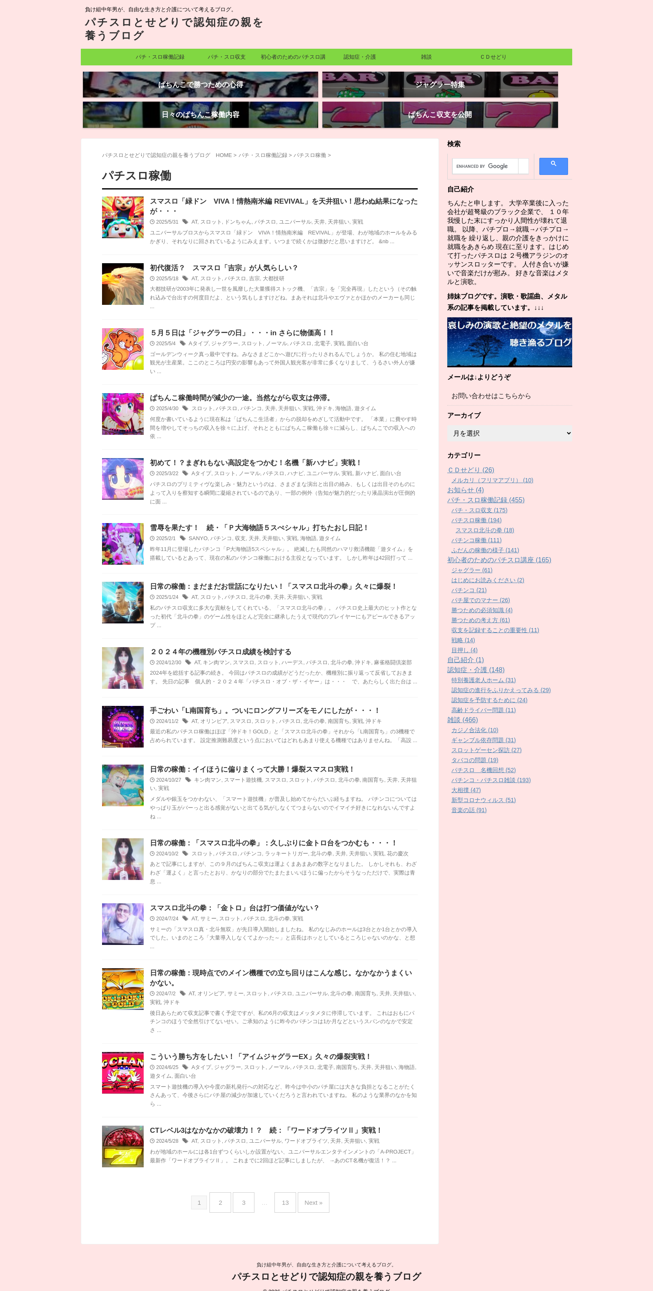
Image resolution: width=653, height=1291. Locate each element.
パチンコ (247, 398)
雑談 (426, 57)
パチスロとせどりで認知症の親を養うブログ (326, 1264)
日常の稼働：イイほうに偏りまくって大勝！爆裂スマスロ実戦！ (246, 759)
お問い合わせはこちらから (486, 381)
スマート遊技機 (239, 771)
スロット (210, 209)
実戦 (346, 209)
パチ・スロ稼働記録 (160, 57)
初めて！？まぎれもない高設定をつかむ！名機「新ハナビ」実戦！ (250, 452)
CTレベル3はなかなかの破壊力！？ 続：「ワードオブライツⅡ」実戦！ (259, 1124)
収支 (237, 529)
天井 (311, 209)
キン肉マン (214, 653)
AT (194, 209)
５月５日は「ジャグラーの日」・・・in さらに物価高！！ (237, 320)
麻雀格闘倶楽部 (379, 653)
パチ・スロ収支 (227, 57)
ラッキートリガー (280, 845)
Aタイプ (198, 332)
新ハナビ (354, 463)
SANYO (197, 529)
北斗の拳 (255, 588)
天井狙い (329, 209)
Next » (307, 1192)
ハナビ (288, 463)
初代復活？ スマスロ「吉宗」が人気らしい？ (220, 255)
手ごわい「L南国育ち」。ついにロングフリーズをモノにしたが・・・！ (258, 701)
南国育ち (329, 712)
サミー (207, 911)
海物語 (333, 398)
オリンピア (212, 712)
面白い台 (346, 332)
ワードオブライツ (298, 1136)
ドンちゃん (234, 209)
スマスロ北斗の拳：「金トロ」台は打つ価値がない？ (230, 899)
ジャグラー (222, 332)
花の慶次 (384, 845)
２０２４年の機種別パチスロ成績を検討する (216, 642)
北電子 (313, 332)
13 (283, 1192)
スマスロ (240, 653)
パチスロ (260, 209)
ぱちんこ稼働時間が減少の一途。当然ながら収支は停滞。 (236, 386)
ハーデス (286, 653)
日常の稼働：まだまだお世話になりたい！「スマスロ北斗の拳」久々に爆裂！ (266, 577)
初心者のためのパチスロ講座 (293, 59)
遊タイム (354, 398)
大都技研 (268, 266)
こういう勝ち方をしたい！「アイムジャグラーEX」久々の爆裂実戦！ (254, 1050)
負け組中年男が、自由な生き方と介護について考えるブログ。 (326, 1252)
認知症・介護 (360, 57)
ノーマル (270, 332)
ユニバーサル (288, 209)
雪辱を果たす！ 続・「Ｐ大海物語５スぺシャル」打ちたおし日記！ (253, 518)
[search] (485, 152)
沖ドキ (315, 398)
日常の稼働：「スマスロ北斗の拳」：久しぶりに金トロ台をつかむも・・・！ (266, 833)
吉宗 (250, 266)
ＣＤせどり (493, 57)
